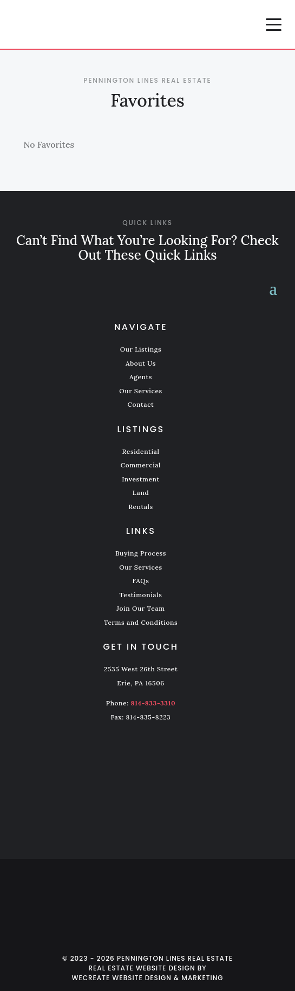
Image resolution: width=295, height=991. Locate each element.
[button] (273, 24)
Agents (140, 377)
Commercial (141, 465)
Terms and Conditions (141, 622)
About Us (141, 363)
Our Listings (141, 349)
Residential (141, 451)
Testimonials (141, 595)
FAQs (140, 581)
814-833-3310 (153, 703)
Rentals (140, 507)
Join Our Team (140, 608)
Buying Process (140, 553)
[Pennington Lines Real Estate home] (95, 24)
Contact (141, 404)
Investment (141, 479)
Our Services (140, 391)
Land (141, 492)
